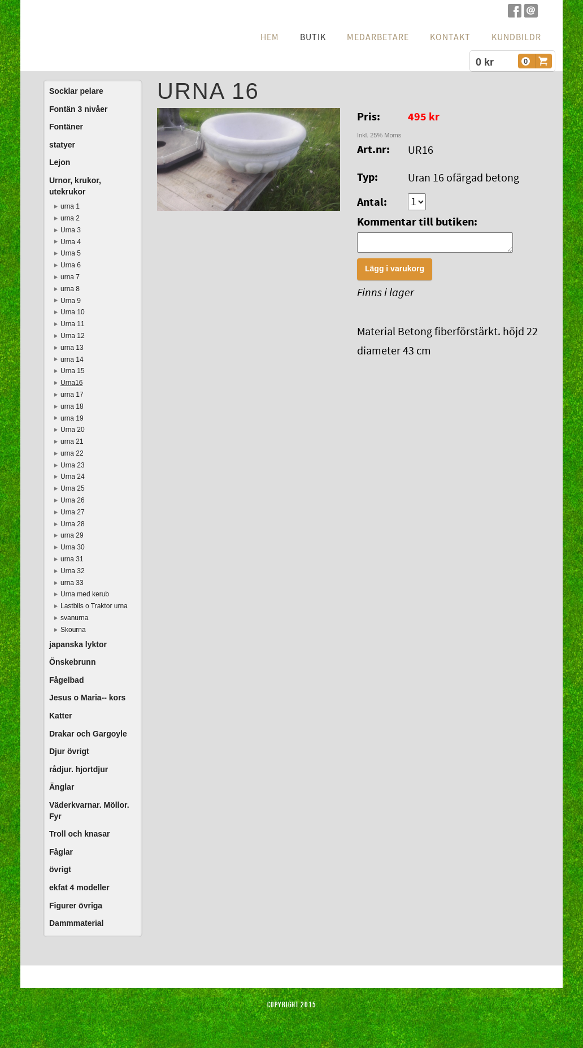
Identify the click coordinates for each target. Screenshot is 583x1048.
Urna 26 (72, 500)
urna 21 (72, 441)
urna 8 (70, 289)
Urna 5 (70, 253)
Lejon (59, 162)
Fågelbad (66, 680)
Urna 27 (72, 512)
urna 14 (72, 359)
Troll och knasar (79, 833)
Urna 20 (72, 430)
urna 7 (70, 277)
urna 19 (72, 418)
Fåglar (61, 851)
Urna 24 (72, 476)
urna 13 (72, 348)
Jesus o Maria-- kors (87, 697)
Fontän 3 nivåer (78, 109)
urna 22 (72, 453)
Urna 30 (72, 547)
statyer (62, 144)
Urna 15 (72, 371)
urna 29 (72, 535)
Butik (313, 37)
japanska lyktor (78, 644)
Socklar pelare (76, 91)
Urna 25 (72, 488)
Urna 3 (70, 230)
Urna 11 (72, 324)
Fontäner (66, 126)
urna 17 (72, 395)
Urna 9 (70, 301)
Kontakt (450, 37)
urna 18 (72, 406)
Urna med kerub (84, 594)
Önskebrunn (72, 661)
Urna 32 (72, 571)
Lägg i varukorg (394, 271)
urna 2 (70, 218)
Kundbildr (516, 37)
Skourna (73, 630)
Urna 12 (72, 336)
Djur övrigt (69, 751)
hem (269, 37)
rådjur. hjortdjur (78, 769)
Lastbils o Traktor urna (94, 606)
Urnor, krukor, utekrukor (75, 186)
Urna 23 (72, 465)
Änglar (61, 786)
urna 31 (72, 559)
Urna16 (71, 383)
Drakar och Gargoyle (88, 733)
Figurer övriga (75, 905)
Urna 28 (72, 524)
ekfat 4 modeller (79, 887)
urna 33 (72, 583)
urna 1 (70, 206)
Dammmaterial (76, 923)
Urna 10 (72, 312)
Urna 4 (70, 242)
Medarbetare (378, 37)
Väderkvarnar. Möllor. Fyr (89, 810)
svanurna (74, 618)
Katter (60, 715)
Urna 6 (70, 265)
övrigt (60, 869)
